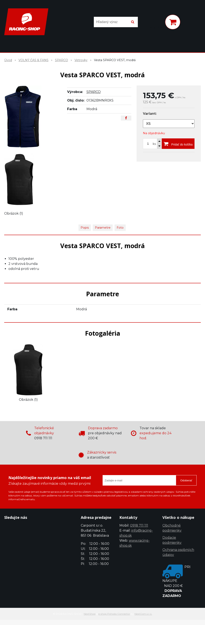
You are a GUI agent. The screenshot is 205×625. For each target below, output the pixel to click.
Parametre (103, 227)
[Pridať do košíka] (178, 143)
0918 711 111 (139, 525)
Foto (120, 227)
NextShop (89, 613)
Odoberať (186, 480)
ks (154, 144)
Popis (85, 227)
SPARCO (93, 92)
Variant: (150, 114)
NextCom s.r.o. (143, 613)
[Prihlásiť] (156, 23)
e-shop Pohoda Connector (114, 613)
